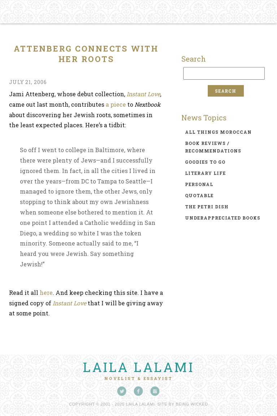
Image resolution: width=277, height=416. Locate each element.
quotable (199, 195)
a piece (116, 104)
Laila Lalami (138, 367)
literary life (205, 173)
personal (199, 184)
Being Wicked (192, 404)
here (46, 292)
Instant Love (143, 94)
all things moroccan (218, 132)
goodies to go (205, 162)
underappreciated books (222, 218)
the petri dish (207, 206)
